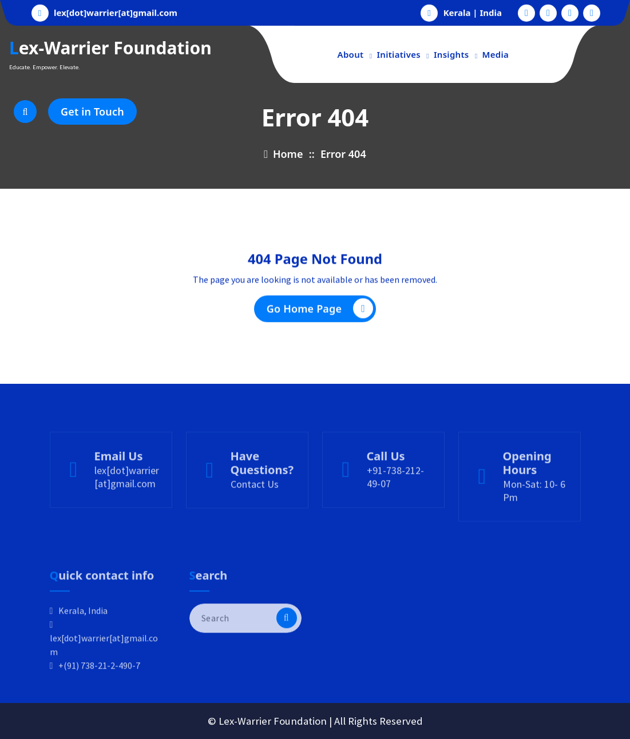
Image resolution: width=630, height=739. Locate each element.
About (351, 54)
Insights (451, 54)
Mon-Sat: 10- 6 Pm (534, 517)
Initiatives (399, 54)
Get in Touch (92, 111)
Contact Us (255, 511)
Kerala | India (472, 11)
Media (495, 54)
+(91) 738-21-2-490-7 (99, 699)
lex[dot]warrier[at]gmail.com (115, 11)
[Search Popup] (25, 111)
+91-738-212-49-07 (395, 504)
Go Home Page (320, 312)
